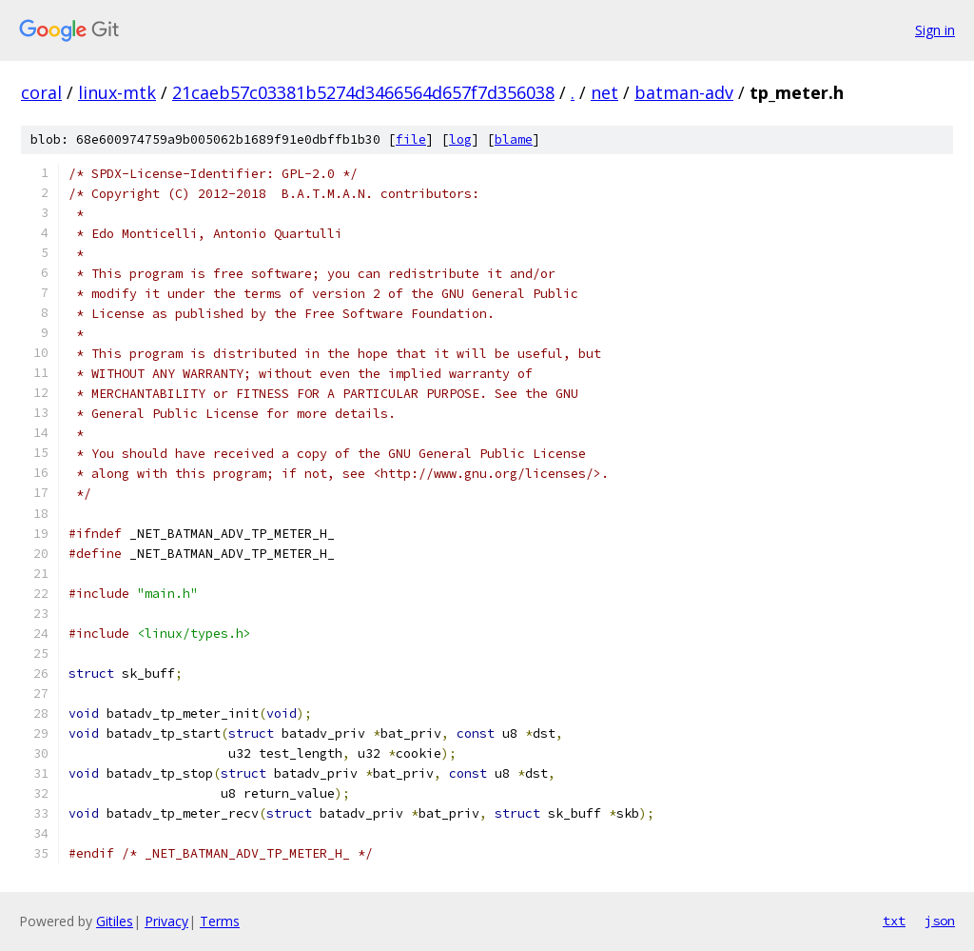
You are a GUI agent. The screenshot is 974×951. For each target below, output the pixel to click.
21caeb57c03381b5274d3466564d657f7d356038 (363, 92)
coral (41, 92)
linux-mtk (117, 92)
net (604, 92)
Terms (220, 921)
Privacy (166, 921)
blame (514, 139)
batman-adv (683, 92)
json (940, 920)
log (460, 139)
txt (894, 920)
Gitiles (114, 921)
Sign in (935, 30)
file (411, 139)
